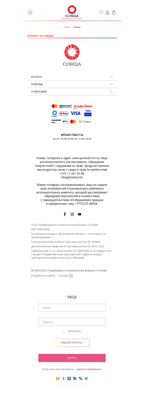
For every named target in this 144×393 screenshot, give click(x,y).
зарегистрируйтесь (89, 369)
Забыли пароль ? (72, 342)
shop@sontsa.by (72, 177)
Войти (72, 358)
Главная (67, 27)
